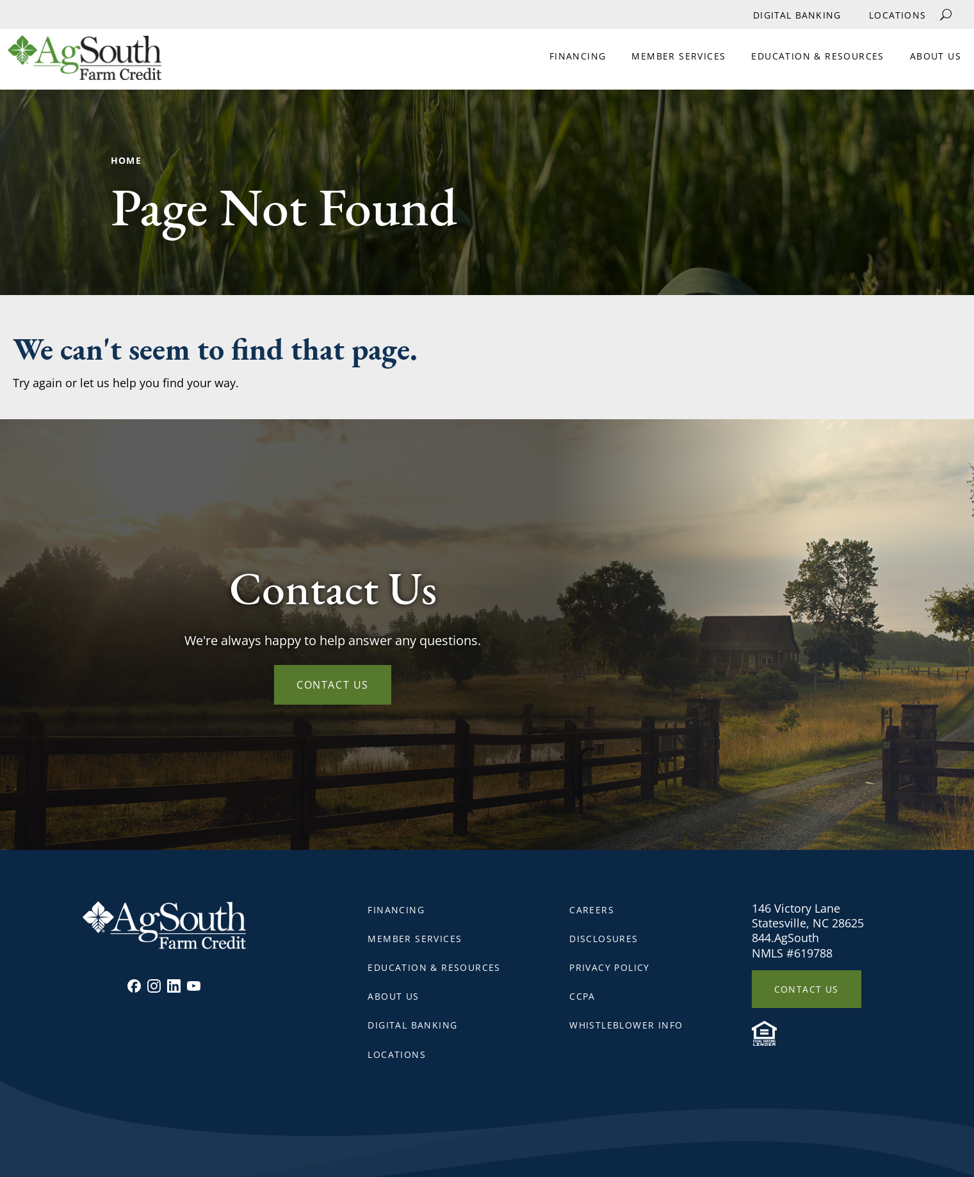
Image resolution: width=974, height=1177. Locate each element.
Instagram (154, 986)
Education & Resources (817, 56)
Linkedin (174, 986)
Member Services (678, 56)
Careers (591, 910)
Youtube (193, 986)
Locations (897, 15)
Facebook (134, 986)
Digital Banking (412, 1025)
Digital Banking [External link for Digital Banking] (797, 15)
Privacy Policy (609, 967)
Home (126, 160)
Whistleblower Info (626, 1025)
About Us (935, 56)
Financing (577, 56)
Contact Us (332, 685)
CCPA (582, 996)
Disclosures (603, 939)
